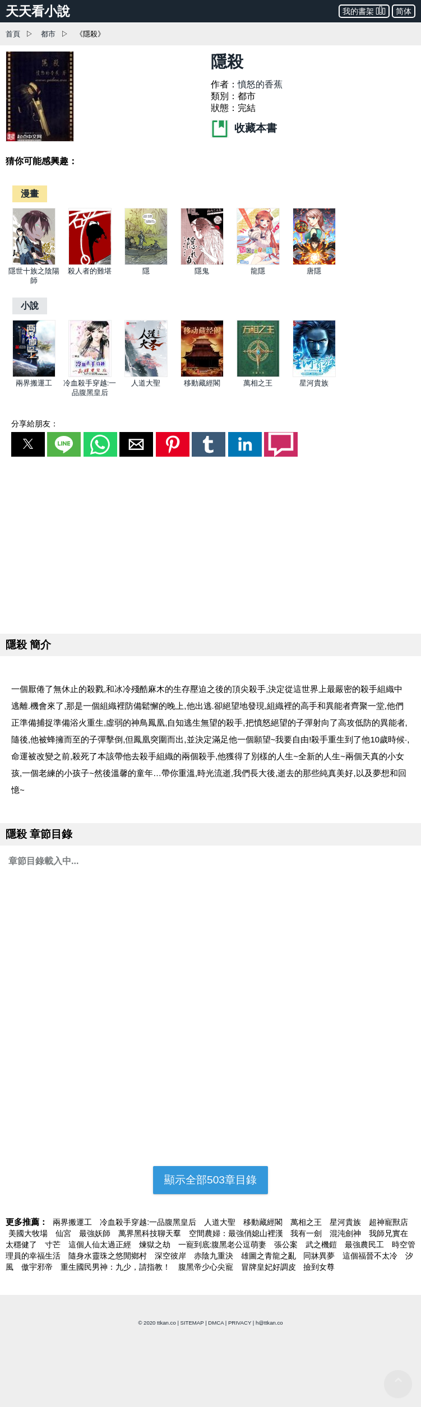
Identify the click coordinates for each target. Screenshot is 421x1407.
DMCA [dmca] (216, 1323)
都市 (48, 34)
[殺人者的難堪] (90, 262)
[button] (28, 444)
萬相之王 (257, 383)
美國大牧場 (29, 1233)
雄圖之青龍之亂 (269, 1255)
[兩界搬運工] (33, 374)
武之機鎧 (322, 1244)
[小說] (29, 305)
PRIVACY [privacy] (239, 1323)
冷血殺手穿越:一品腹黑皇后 (149, 1222)
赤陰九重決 (214, 1255)
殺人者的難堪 (90, 271)
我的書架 (364, 10)
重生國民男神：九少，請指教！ (117, 1266)
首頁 (13, 34)
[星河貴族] (314, 374)
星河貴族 (314, 383)
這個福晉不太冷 (371, 1255)
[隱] (146, 262)
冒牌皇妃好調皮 (269, 1266)
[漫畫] (29, 193)
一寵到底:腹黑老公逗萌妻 (223, 1244)
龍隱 (258, 271)
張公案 (287, 1244)
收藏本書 (244, 128)
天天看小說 (38, 11)
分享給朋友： (34, 423)
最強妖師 (96, 1233)
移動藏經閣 (202, 383)
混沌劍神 (346, 1233)
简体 (403, 11)
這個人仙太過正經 (100, 1244)
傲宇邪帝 (38, 1266)
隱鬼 (202, 271)
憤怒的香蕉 (260, 84)
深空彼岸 (171, 1255)
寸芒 (54, 1244)
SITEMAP (192, 1323)
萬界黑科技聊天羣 (150, 1233)
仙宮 (64, 1233)
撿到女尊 (319, 1266)
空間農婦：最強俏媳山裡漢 (237, 1233)
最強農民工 (365, 1244)
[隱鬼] (202, 262)
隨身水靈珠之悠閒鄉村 (108, 1255)
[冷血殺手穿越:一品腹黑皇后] (90, 374)
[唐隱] (314, 262)
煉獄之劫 (156, 1244)
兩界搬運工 (34, 383)
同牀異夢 (320, 1255)
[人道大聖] (146, 374)
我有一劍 (307, 1233)
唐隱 (314, 271)
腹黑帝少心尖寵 (206, 1266)
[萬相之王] (258, 374)
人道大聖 (145, 383)
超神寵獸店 (388, 1222)
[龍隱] (258, 262)
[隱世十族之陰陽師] (33, 262)
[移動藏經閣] (202, 374)
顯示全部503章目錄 (210, 1180)
